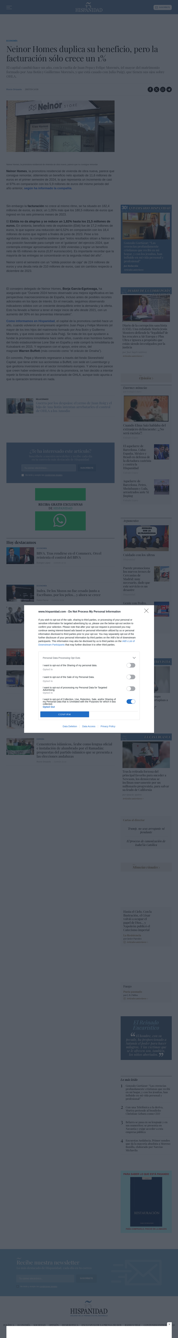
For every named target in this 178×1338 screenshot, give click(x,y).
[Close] (147, 612)
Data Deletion (70, 726)
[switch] (131, 665)
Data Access (88, 726)
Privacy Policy (108, 726)
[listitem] (89, 658)
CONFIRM (64, 714)
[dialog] (89, 669)
